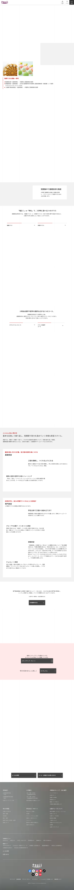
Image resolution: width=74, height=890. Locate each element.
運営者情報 (18, 879)
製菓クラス (9, 225)
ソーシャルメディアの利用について (46, 879)
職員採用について (58, 879)
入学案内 (28, 790)
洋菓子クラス (41, 225)
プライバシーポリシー (26, 879)
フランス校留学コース (41, 325)
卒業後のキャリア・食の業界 (58, 790)
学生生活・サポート (32, 809)
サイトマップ (12, 879)
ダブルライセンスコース (15, 325)
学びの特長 (6, 809)
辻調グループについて (56, 809)
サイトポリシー (35, 879)
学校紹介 (5, 790)
